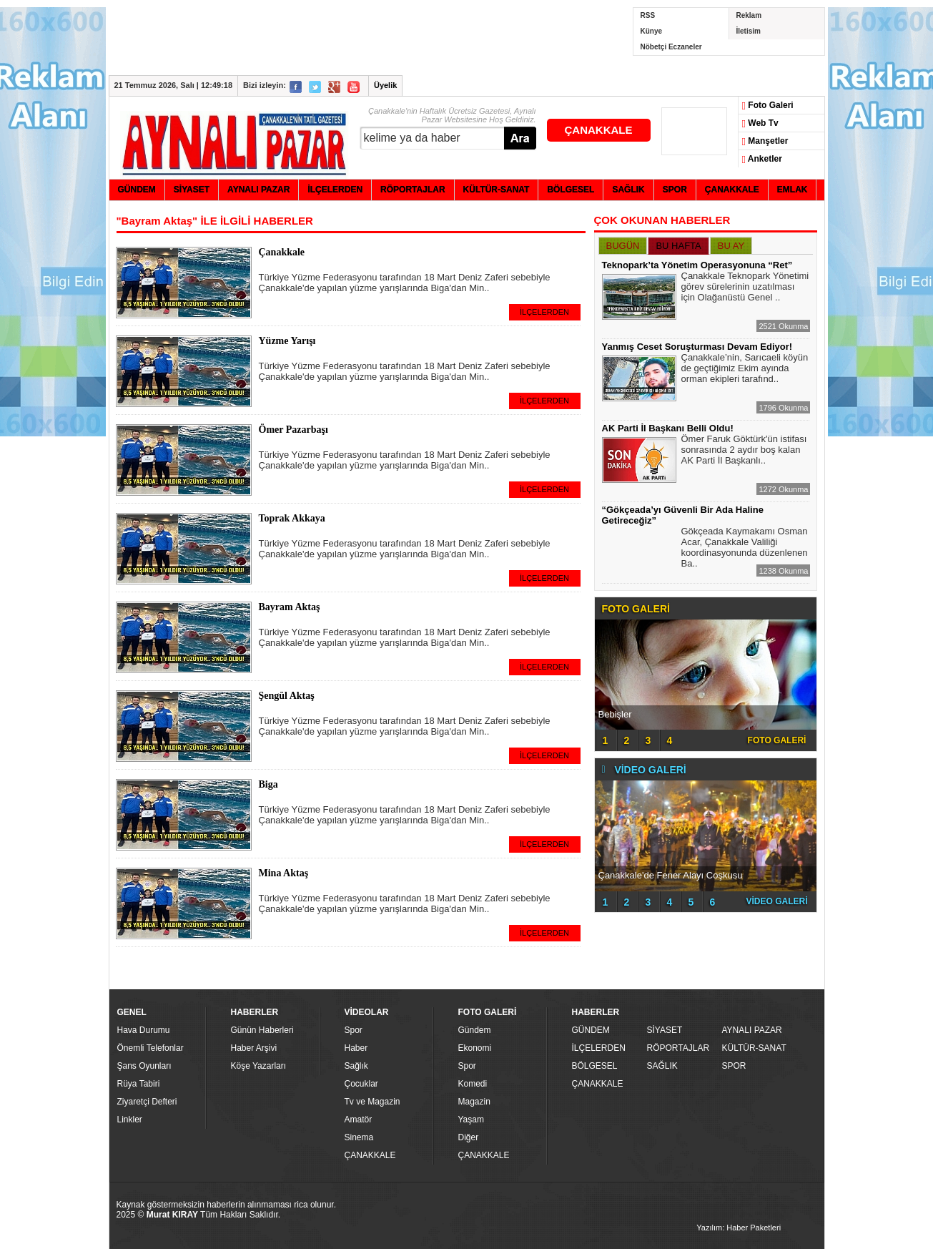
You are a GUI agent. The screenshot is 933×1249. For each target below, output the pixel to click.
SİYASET (665, 1030)
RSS (648, 15)
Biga (268, 784)
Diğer (468, 1137)
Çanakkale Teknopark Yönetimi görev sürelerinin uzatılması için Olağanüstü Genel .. (745, 288)
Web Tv (760, 123)
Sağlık (356, 1066)
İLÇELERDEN (544, 312)
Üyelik (385, 85)
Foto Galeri (768, 106)
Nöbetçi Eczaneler (671, 47)
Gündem (474, 1030)
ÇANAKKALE (599, 130)
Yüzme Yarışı (287, 340)
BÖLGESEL (595, 1066)
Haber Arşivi (254, 1048)
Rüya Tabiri (138, 1084)
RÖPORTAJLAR (678, 1048)
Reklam (749, 15)
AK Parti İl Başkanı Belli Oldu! (668, 428)
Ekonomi (475, 1048)
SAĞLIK (662, 1066)
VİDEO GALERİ (776, 901)
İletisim (748, 31)
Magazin (474, 1102)
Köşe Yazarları (259, 1066)
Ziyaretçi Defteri (147, 1102)
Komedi (473, 1084)
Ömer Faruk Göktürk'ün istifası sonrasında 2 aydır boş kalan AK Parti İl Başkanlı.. (744, 451)
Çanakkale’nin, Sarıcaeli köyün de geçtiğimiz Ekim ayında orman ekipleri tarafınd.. (745, 370)
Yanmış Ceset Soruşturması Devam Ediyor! (697, 346)
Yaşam (471, 1120)
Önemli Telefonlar (150, 1048)
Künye (652, 31)
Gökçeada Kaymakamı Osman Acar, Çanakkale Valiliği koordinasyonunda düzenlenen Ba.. (744, 549)
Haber (356, 1048)
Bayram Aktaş (289, 607)
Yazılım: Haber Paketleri (738, 1227)
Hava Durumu (143, 1030)
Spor (353, 1030)
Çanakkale (282, 252)
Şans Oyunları (144, 1066)
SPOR (734, 1066)
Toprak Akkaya (292, 518)
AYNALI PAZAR (752, 1030)
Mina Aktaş (284, 873)
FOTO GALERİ (777, 740)
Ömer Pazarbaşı (293, 429)
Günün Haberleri (262, 1030)
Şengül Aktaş (287, 695)
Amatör (358, 1120)
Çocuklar (361, 1084)
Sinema (359, 1137)
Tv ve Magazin (372, 1102)
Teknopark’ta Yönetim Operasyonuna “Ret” (697, 265)
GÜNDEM (591, 1030)
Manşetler (765, 141)
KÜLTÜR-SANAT (754, 1048)
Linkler (129, 1120)
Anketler (762, 159)
